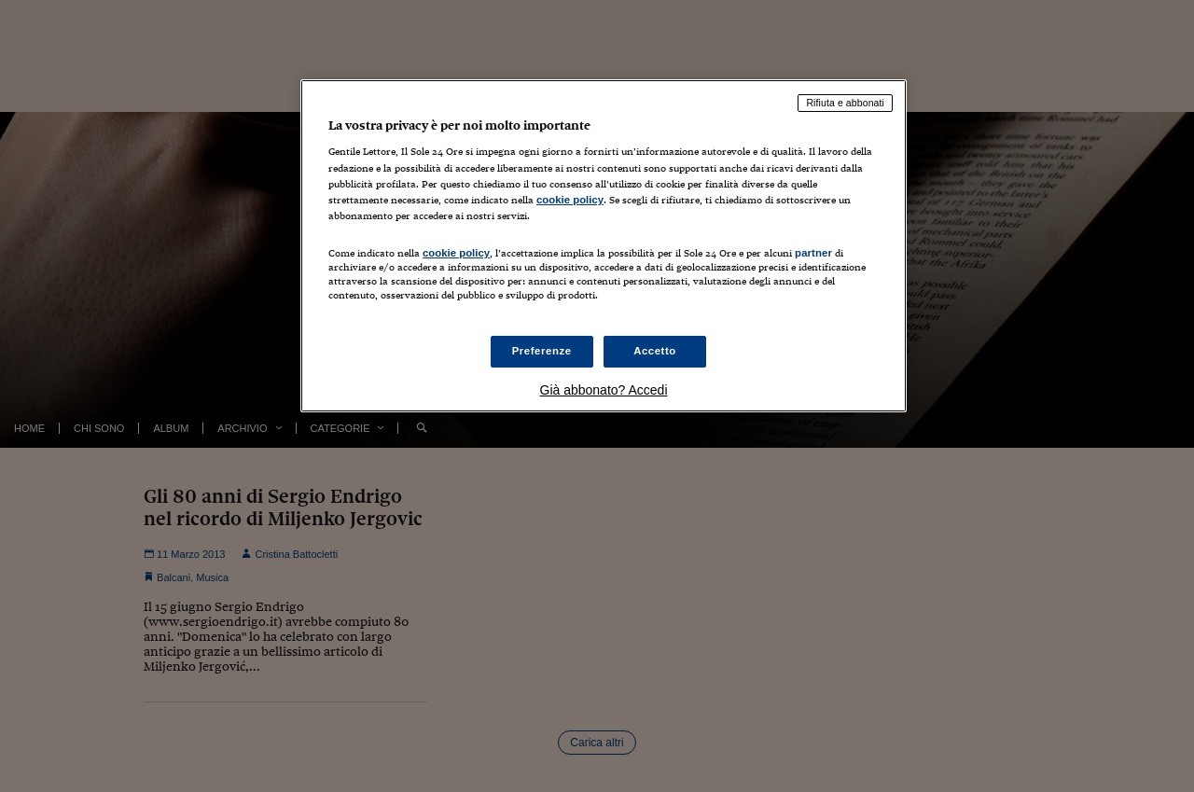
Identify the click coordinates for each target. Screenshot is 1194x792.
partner (813, 252)
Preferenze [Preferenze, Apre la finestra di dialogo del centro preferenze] (542, 350)
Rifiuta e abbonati (845, 102)
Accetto (654, 350)
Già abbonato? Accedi (604, 389)
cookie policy (570, 199)
